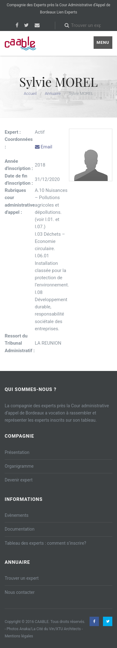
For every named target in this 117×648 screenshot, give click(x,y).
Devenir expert (18, 479)
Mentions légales (19, 636)
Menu (103, 42)
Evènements (16, 515)
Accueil (30, 93)
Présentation (17, 452)
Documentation (20, 529)
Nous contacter (20, 592)
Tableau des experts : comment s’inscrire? (45, 543)
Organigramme (19, 466)
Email (43, 147)
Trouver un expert (22, 578)
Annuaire (53, 93)
